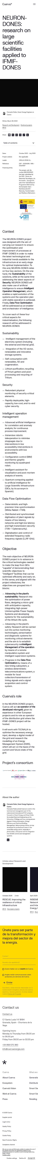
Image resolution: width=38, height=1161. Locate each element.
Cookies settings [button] (12, 1158)
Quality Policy (6, 1126)
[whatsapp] (16, 135)
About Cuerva (12, 1077)
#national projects (26, 125)
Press (8, 1099)
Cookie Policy (6, 1135)
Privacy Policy (6, 1131)
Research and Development (10, 125)
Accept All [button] (31, 1158)
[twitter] (13, 135)
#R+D (4, 128)
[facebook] (9, 135)
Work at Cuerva (13, 1094)
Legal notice (6, 1122)
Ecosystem (11, 1083)
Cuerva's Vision (12, 1088)
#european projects (17, 909)
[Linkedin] (8, 840)
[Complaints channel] (8, 1145)
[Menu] (34, 4)
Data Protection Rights (9, 1140)
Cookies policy (6, 1155)
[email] (20, 135)
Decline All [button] (22, 1158)
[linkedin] (27, 135)
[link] (24, 135)
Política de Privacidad (9, 994)
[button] (18, 892)
